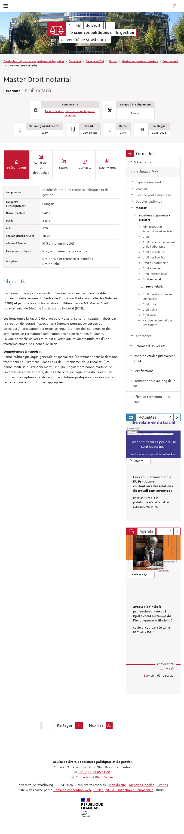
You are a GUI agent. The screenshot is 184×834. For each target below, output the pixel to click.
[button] (175, 6)
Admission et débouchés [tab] (41, 164)
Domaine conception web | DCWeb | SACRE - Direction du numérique (103, 790)
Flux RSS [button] (96, 725)
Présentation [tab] (16, 164)
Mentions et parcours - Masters (140, 61)
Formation (75, 61)
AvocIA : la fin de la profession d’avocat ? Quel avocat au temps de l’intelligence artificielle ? (153, 614)
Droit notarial (170, 61)
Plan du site (117, 785)
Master (113, 61)
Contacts (82, 777)
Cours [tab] (63, 164)
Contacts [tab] (85, 164)
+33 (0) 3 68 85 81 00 (94, 772)
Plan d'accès (104, 777)
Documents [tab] (107, 164)
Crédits (162, 785)
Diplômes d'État (95, 61)
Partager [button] (65, 725)
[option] (153, 471)
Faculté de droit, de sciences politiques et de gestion (33, 61)
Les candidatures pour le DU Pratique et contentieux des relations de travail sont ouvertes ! (153, 484)
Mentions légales (141, 785)
